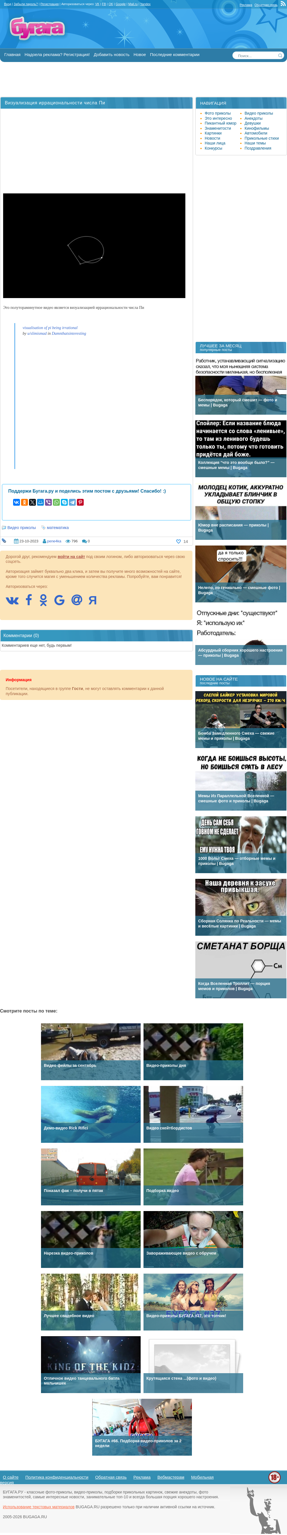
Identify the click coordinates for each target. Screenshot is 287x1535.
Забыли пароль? (26, 4)
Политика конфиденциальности (56, 1477)
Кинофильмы (257, 128)
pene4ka (54, 541)
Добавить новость (111, 54)
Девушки (253, 123)
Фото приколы (218, 113)
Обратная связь (266, 5)
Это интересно (218, 118)
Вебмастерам (170, 1477)
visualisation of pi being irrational (49, 328)
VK (97, 4)
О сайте (11, 1477)
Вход (7, 4)
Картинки (213, 133)
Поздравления (258, 148)
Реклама (246, 5)
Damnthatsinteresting (69, 333)
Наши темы (255, 143)
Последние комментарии (175, 54)
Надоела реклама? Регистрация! (57, 54)
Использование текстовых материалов (39, 1507)
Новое (140, 54)
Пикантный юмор (220, 123)
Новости (212, 138)
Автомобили (256, 133)
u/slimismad (37, 333)
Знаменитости (218, 128)
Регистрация (49, 4)
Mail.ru (133, 4)
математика (58, 527)
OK (110, 4)
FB (104, 4)
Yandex (145, 4)
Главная (12, 54)
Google (121, 4)
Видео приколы (21, 527)
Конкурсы (213, 148)
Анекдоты (254, 118)
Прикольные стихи (262, 138)
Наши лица (215, 143)
